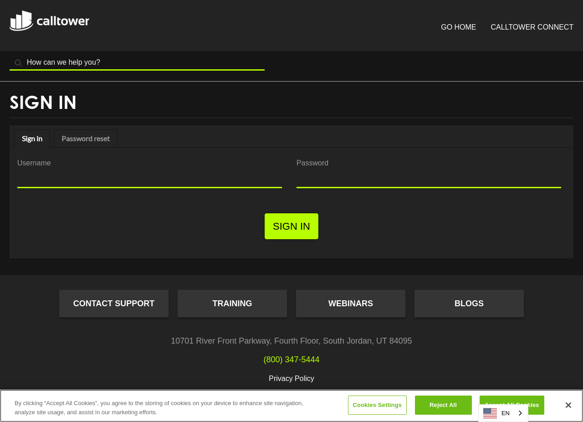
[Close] (568, 405)
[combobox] (503, 413)
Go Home (458, 27)
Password (312, 163)
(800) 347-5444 (291, 359)
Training (232, 303)
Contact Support (114, 303)
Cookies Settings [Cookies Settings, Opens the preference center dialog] (377, 404)
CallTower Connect (532, 27)
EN (496, 413)
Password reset (85, 138)
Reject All (443, 404)
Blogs (469, 303)
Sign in (32, 138)
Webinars (350, 303)
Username (34, 163)
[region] (291, 406)
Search (19, 63)
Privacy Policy (291, 378)
